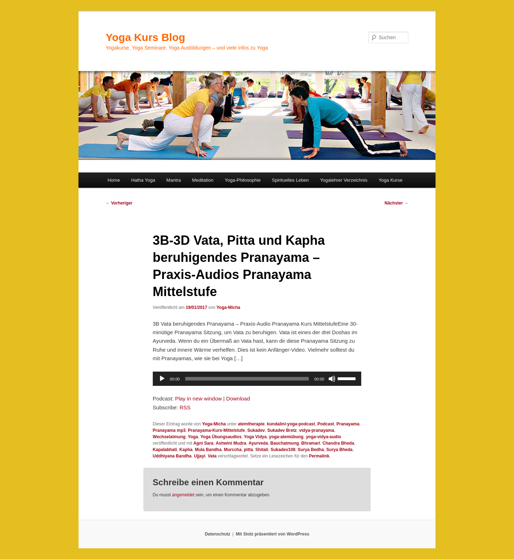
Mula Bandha (208, 449)
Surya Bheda (339, 449)
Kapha (186, 449)
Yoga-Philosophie (243, 180)
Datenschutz (217, 534)
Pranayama (348, 423)
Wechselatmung (169, 436)
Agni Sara (203, 443)
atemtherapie (251, 423)
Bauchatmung (284, 443)
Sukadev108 (283, 449)
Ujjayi (199, 456)
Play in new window (198, 398)
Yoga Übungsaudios (220, 436)
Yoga (193, 436)
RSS (185, 407)
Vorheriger (119, 203)
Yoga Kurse (391, 180)
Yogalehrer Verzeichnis (344, 180)
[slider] (246, 379)
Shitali (261, 449)
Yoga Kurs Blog (145, 37)
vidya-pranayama (316, 430)
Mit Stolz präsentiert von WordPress (272, 534)
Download (238, 398)
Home (113, 180)
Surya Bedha (311, 449)
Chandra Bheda (338, 443)
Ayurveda (258, 443)
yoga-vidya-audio (323, 436)
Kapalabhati (165, 449)
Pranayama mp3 (169, 430)
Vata (212, 456)
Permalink (319, 456)
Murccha (232, 449)
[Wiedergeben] (162, 378)
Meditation (202, 180)
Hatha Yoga (143, 180)
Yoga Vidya (255, 436)
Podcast (325, 423)
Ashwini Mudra (231, 443)
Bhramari (310, 443)
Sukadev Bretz (282, 430)
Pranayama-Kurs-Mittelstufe (216, 430)
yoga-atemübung (286, 436)
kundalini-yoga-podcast (291, 423)
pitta (248, 449)
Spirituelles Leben (290, 180)
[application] (257, 379)
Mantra (173, 180)
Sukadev (256, 430)
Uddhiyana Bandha (172, 456)
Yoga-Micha (228, 307)
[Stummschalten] (332, 378)
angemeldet (183, 494)
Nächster (396, 203)
